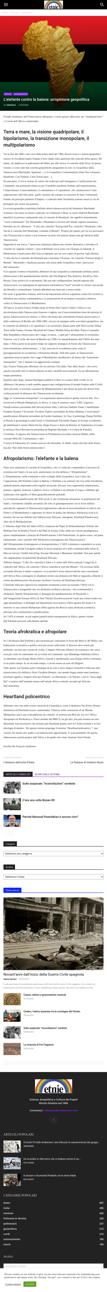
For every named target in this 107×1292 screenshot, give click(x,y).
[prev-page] (5, 833)
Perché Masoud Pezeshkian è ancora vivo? (50, 816)
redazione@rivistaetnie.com (60, 1110)
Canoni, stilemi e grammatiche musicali (44, 994)
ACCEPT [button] (30, 1284)
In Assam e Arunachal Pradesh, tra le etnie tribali (49, 1175)
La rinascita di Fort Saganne (38, 1044)
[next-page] (11, 833)
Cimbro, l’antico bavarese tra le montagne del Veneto (51, 1011)
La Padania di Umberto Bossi (87, 762)
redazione (11, 104)
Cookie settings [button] (13, 1284)
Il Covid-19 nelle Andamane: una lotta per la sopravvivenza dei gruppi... (61, 1142)
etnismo (15, 12)
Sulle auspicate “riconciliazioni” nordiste (48, 783)
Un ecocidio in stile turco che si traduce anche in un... (52, 1159)
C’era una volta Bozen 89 (38, 800)
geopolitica (27, 12)
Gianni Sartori (10, 979)
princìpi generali (20, 94)
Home (5, 12)
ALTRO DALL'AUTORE (47, 774)
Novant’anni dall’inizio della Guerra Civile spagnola (43, 974)
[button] (5, 4)
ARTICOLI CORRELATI (18, 774)
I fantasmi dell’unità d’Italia (18, 762)
